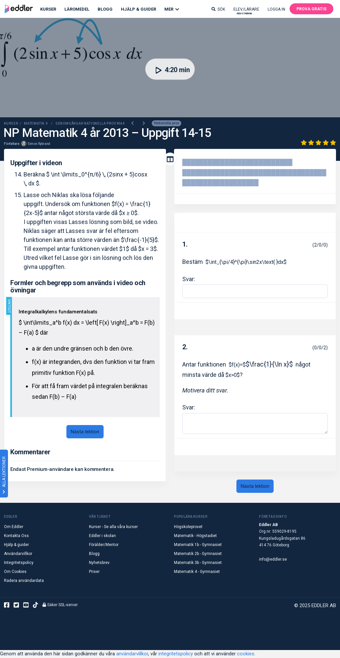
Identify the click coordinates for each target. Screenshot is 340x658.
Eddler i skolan (102, 536)
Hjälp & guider (16, 545)
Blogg (105, 9)
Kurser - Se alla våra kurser (113, 527)
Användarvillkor (18, 554)
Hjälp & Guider (138, 9)
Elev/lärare (246, 11)
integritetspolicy (175, 654)
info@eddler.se (273, 559)
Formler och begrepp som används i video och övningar (77, 286)
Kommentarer (30, 453)
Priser (94, 572)
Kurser (48, 9)
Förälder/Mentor (104, 545)
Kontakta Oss (16, 536)
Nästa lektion (85, 432)
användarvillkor (132, 654)
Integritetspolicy (19, 563)
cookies (245, 654)
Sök (218, 9)
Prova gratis (311, 9)
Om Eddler (13, 527)
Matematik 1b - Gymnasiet (198, 545)
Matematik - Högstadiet (195, 536)
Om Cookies (15, 572)
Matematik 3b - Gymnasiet (198, 563)
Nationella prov (166, 124)
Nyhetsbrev (99, 563)
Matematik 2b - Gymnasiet (198, 554)
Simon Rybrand (39, 144)
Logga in (276, 9)
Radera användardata (24, 581)
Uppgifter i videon (36, 163)
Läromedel (76, 9)
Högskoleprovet (188, 527)
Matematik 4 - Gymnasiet (197, 572)
